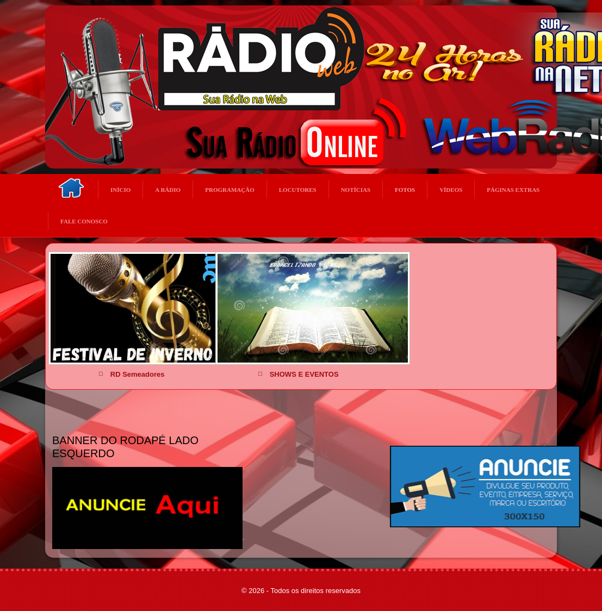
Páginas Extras (513, 189)
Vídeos (450, 189)
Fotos (405, 189)
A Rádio (168, 189)
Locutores (297, 189)
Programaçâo (229, 189)
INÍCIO (120, 189)
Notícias (355, 189)
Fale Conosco (84, 221)
